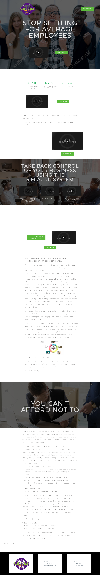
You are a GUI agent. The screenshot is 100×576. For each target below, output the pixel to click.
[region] (50, 34)
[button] (64, 237)
